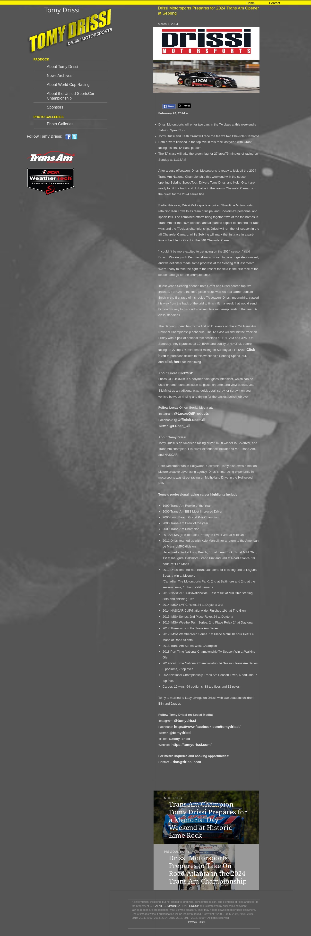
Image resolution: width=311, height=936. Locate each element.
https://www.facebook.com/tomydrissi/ (207, 727)
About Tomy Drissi (62, 67)
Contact (274, 3)
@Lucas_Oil (179, 426)
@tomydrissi (185, 720)
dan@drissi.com (187, 762)
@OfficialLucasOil (189, 420)
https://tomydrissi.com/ (192, 744)
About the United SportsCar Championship (71, 96)
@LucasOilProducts (191, 413)
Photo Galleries (60, 124)
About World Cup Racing (68, 85)
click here (172, 362)
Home (250, 3)
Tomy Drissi (62, 9)
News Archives (59, 76)
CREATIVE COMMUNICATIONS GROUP (174, 905)
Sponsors (55, 107)
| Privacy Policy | (196, 921)
